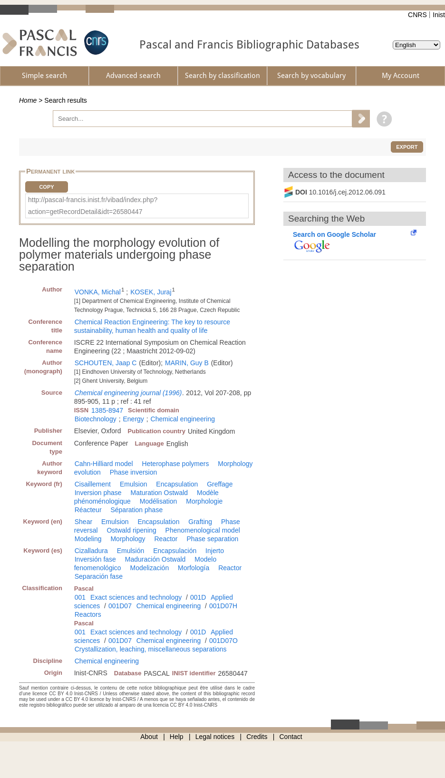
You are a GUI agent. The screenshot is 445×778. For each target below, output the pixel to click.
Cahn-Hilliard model (104, 463)
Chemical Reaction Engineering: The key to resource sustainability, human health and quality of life (152, 326)
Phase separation (212, 539)
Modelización (149, 568)
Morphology (127, 539)
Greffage (219, 484)
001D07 (120, 606)
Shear (83, 521)
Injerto (214, 550)
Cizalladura (91, 550)
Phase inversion (133, 472)
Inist (439, 15)
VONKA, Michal (98, 292)
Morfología (193, 568)
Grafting (200, 521)
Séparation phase (136, 510)
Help (177, 736)
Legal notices (215, 736)
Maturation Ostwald (159, 492)
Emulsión (131, 550)
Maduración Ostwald (155, 559)
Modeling (88, 539)
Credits (256, 736)
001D (198, 597)
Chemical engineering (183, 419)
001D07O (223, 640)
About (149, 736)
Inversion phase (98, 492)
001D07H (223, 606)
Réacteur (88, 510)
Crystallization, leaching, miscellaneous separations (151, 649)
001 (80, 597)
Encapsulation (177, 484)
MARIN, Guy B (187, 363)
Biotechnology (95, 419)
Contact (291, 736)
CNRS (417, 15)
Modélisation (158, 501)
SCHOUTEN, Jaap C (106, 363)
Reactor (166, 539)
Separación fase (99, 576)
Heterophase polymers (175, 463)
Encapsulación (174, 550)
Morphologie (204, 501)
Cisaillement (93, 484)
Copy (46, 187)
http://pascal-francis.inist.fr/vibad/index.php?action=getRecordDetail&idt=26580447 (92, 205)
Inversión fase (95, 559)
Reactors (88, 614)
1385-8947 (107, 410)
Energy (133, 419)
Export (406, 147)
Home (28, 100)
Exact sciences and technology (136, 597)
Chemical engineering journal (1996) (128, 393)
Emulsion (133, 484)
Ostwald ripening (131, 530)
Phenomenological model (202, 530)
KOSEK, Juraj (150, 292)
